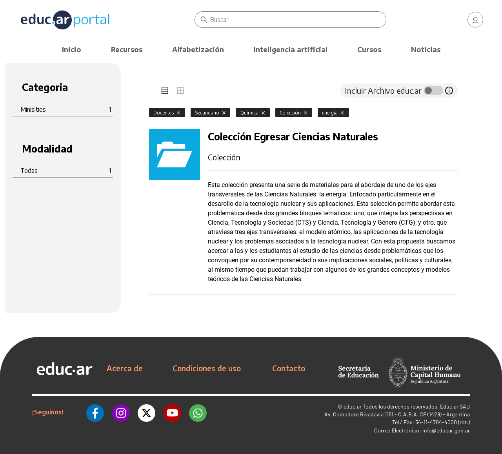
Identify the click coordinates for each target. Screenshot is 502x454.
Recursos (126, 49)
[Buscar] (298, 19)
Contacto (288, 368)
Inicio (71, 49)
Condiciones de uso (207, 368)
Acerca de (125, 368)
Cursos (369, 49)
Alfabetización (198, 49)
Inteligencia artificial (290, 49)
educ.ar (353, 406)
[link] (475, 19)
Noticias (425, 49)
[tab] (165, 91)
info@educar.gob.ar (446, 430)
